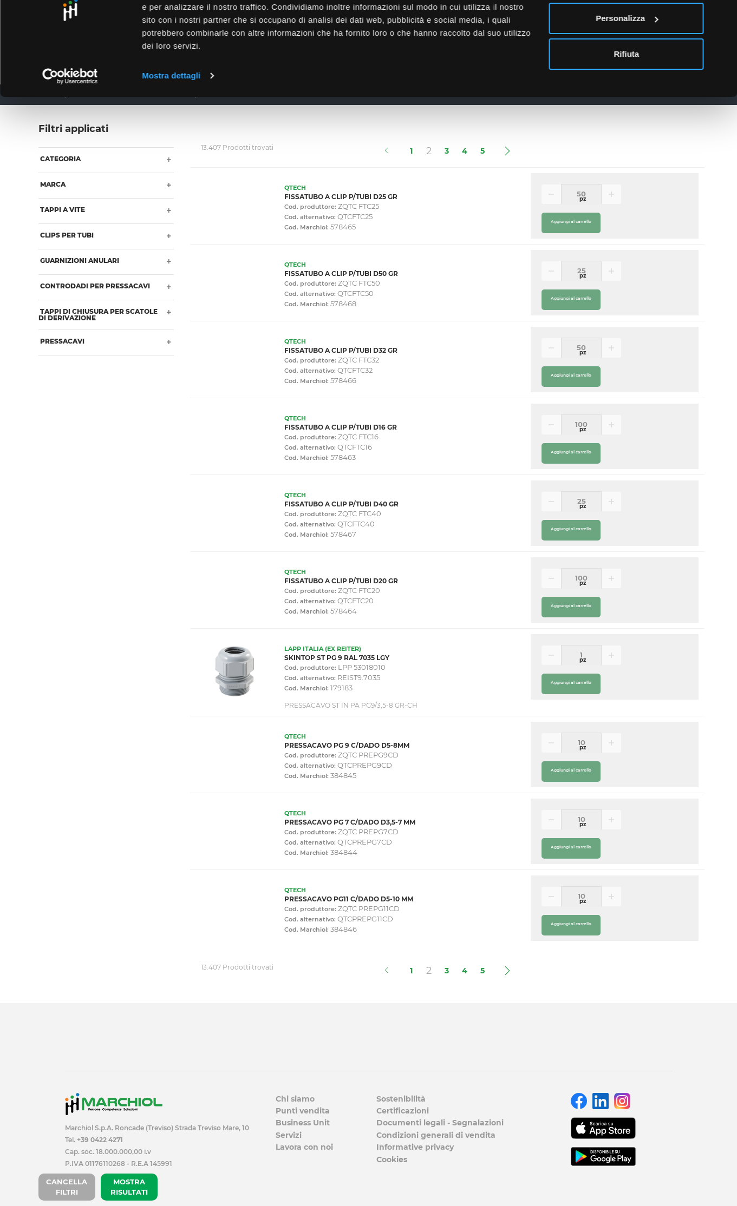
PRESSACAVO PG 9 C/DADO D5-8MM (346, 745)
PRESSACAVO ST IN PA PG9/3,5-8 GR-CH (351, 705)
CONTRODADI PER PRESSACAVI (94, 286)
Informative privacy (415, 1147)
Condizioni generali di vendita (435, 1135)
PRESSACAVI (61, 341)
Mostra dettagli (171, 121)
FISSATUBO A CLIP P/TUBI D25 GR (340, 197)
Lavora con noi (304, 1147)
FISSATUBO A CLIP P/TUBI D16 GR (340, 427)
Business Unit (303, 1123)
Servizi (289, 1135)
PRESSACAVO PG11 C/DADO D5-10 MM (348, 899)
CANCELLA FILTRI (66, 1186)
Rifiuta (627, 99)
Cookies (391, 1159)
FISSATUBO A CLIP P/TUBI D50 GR (341, 273)
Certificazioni (402, 1111)
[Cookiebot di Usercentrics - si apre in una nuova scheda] (70, 121)
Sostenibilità (401, 1099)
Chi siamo (295, 1099)
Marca (52, 184)
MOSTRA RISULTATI (129, 1186)
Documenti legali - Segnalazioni (440, 1123)
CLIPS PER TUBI (66, 235)
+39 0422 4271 (100, 1140)
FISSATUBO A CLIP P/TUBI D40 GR (341, 504)
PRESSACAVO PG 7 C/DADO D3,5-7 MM (349, 822)
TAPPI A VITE (61, 210)
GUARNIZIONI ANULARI (78, 260)
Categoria (59, 159)
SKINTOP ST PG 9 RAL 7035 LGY (336, 658)
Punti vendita (303, 1111)
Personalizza (627, 64)
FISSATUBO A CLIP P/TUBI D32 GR (340, 350)
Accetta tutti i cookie (627, 28)
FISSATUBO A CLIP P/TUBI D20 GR (341, 581)
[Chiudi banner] (720, 17)
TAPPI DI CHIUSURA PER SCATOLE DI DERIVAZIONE (98, 314)
